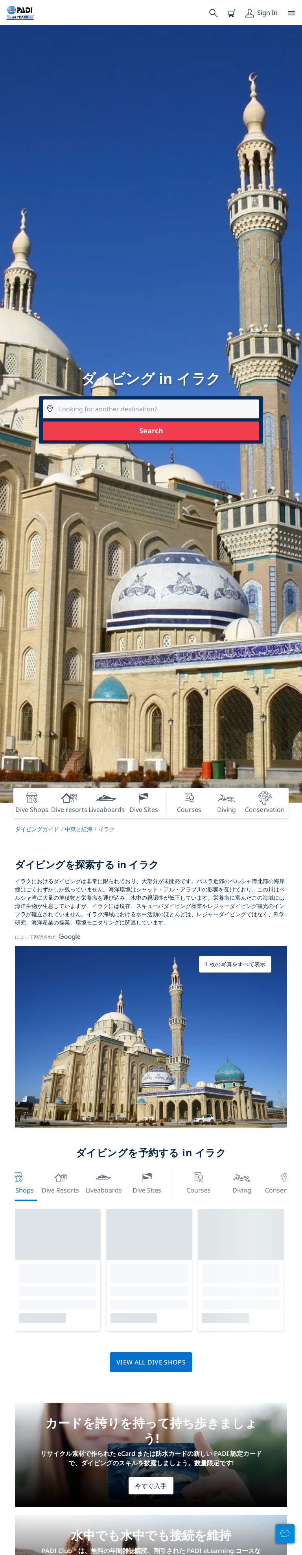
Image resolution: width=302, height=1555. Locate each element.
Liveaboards (104, 1182)
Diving (241, 1182)
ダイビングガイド (37, 829)
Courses (198, 1182)
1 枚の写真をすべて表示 (234, 964)
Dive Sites (147, 1182)
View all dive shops (151, 1362)
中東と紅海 (78, 829)
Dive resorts (60, 1182)
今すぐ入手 (151, 1485)
